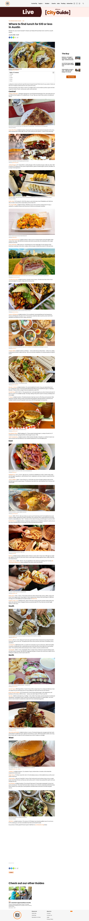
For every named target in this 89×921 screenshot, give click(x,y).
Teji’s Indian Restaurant (14, 239)
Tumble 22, (11, 771)
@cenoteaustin (15, 513)
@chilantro (14, 348)
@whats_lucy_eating (16, 769)
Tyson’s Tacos (12, 689)
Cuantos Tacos (12, 560)
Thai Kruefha (12, 778)
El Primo (10, 639)
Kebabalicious (12, 474)
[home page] (7, 3)
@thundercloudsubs (16, 277)
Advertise (70, 3)
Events (54, 3)
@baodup (14, 553)
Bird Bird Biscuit (12, 521)
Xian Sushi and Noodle (14, 732)
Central (11, 74)
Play (9, 901)
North (11, 79)
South (11, 77)
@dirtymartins (14, 431)
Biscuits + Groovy (13, 387)
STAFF (15, 907)
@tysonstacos (14, 686)
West (11, 81)
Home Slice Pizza (13, 130)
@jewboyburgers (15, 162)
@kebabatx (14, 472)
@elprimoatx (14, 637)
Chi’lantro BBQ (12, 350)
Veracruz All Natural (13, 314)
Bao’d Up (10, 555)
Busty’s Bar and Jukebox (14, 692)
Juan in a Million (12, 479)
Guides (47, 3)
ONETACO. (11, 821)
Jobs (58, 3)
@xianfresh (14, 730)
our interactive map (39, 824)
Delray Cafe (11, 595)
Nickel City (34, 598)
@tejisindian (14, 237)
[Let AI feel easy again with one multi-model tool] (77, 64)
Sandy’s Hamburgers (13, 93)
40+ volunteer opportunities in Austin (20, 902)
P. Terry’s (11, 397)
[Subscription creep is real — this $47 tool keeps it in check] (77, 70)
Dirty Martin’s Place (13, 433)
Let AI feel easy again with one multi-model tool (68, 64)
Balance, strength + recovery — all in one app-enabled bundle (67, 58)
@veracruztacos (15, 69)
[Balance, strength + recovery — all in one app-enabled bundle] (77, 58)
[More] (43, 3)
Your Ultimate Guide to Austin (15, 20)
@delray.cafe (14, 593)
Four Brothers (12, 783)
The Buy (63, 3)
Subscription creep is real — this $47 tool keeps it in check (67, 71)
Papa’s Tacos (12, 775)
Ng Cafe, (11, 696)
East (11, 75)
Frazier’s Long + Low (13, 600)
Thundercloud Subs (13, 279)
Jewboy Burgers (12, 164)
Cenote (10, 516)
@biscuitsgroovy (15, 384)
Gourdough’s (11, 649)
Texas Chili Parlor (12, 244)
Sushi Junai (11, 201)
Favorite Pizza (12, 392)
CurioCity (34, 3)
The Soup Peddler (13, 204)
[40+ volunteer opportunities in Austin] (20, 893)
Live (23, 20)
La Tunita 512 (12, 644)
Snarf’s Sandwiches (13, 437)
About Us (49, 911)
